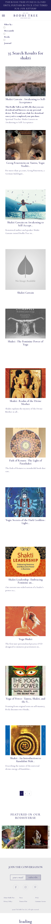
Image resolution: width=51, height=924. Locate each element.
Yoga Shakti (25, 639)
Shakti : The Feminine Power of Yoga (25, 343)
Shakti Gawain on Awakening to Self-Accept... (25, 224)
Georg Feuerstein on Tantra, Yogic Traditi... (25, 164)
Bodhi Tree (26, 16)
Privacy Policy (8, 901)
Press (21, 898)
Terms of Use (23, 901)
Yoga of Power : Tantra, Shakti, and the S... (25, 700)
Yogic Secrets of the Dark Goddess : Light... (26, 521)
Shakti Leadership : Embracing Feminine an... (25, 581)
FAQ (37, 898)
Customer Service (40, 901)
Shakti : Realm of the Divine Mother (25, 402)
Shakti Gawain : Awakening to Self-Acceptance (25, 101)
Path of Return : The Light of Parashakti (25, 462)
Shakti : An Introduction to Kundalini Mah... (25, 760)
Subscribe (33, 877)
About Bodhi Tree (9, 898)
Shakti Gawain (25, 292)
